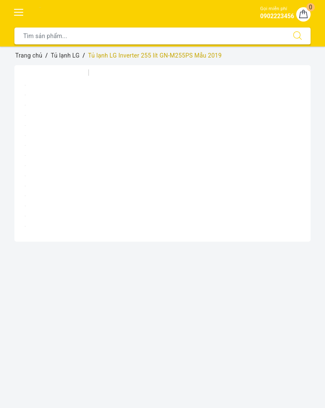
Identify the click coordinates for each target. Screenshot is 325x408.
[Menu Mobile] (19, 11)
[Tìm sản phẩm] (149, 36)
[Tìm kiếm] (297, 36)
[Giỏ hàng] (303, 14)
